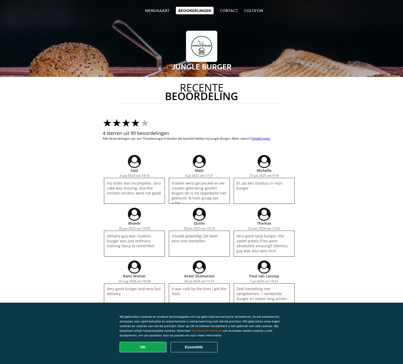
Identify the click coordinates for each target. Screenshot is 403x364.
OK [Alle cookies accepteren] (143, 347)
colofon (253, 10)
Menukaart (157, 10)
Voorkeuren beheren (207, 331)
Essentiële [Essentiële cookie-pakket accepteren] (194, 347)
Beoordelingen (194, 10)
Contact (229, 10)
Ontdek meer (260, 138)
